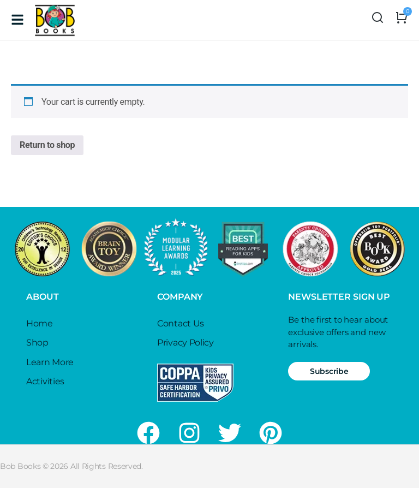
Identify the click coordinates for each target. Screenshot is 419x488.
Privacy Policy (185, 342)
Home (39, 323)
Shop (37, 342)
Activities (45, 381)
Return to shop (47, 145)
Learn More (50, 362)
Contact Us (180, 323)
